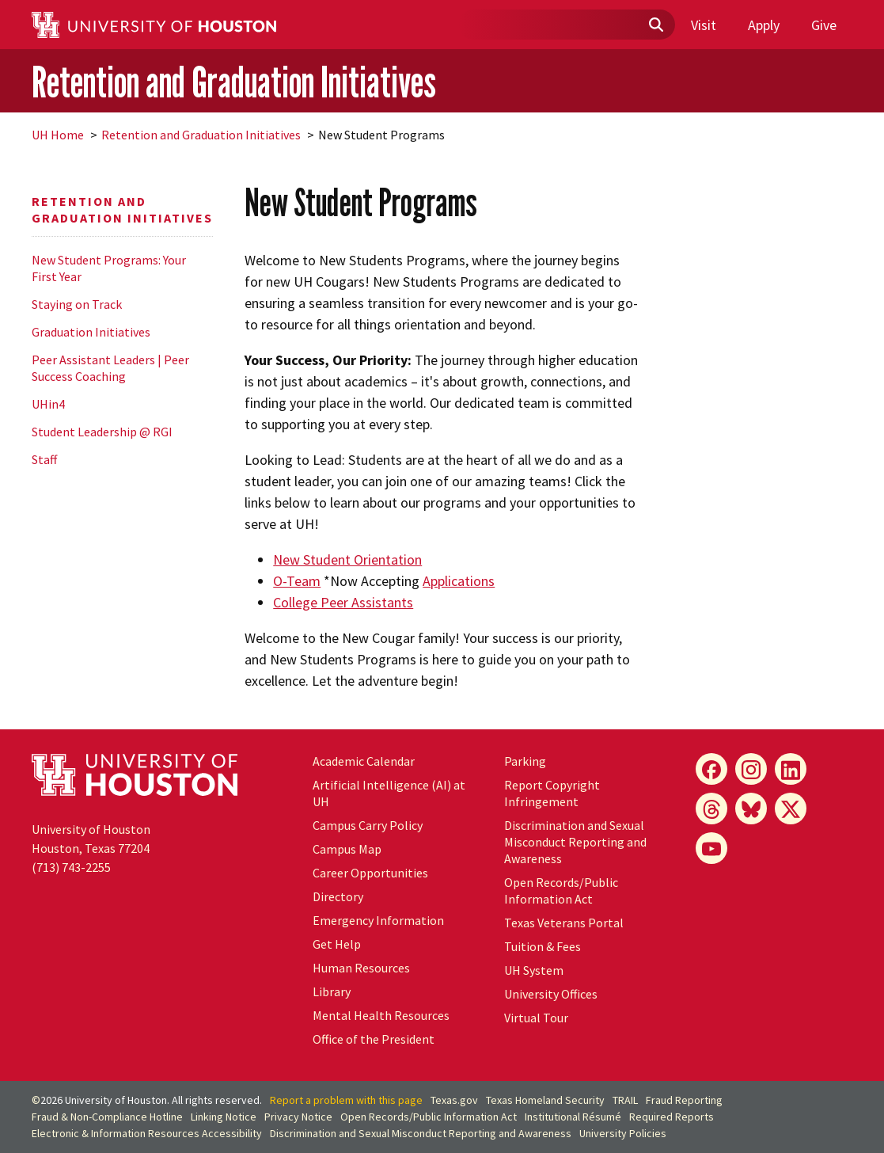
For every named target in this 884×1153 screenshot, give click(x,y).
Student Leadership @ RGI (102, 432)
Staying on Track (77, 304)
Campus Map (347, 849)
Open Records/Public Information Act (561, 890)
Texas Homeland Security (545, 1100)
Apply (764, 25)
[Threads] (711, 808)
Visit (703, 25)
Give (824, 25)
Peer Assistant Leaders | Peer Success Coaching (110, 368)
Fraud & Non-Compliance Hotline (107, 1116)
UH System (533, 970)
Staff (44, 459)
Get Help (337, 944)
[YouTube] (711, 848)
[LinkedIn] (790, 769)
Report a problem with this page (346, 1100)
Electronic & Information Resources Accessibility (147, 1133)
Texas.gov (454, 1100)
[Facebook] (711, 769)
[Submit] (655, 25)
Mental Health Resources (381, 1015)
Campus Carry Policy (368, 825)
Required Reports (671, 1116)
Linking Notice (223, 1116)
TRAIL (625, 1100)
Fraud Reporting (684, 1100)
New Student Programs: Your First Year (109, 268)
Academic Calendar (364, 761)
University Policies (622, 1133)
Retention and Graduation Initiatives (234, 82)
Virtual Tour (536, 1018)
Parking (525, 761)
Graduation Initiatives (91, 332)
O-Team (297, 581)
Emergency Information (378, 920)
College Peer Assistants (343, 602)
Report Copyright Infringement (552, 793)
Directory (338, 896)
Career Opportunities (370, 873)
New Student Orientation (347, 559)
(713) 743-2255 (71, 867)
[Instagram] (751, 769)
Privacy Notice (298, 1116)
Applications (459, 581)
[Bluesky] (751, 808)
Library (332, 991)
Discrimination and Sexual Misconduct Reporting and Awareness (575, 841)
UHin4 (48, 404)
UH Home (58, 135)
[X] (790, 808)
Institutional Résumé (573, 1116)
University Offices (551, 994)
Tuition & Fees (542, 946)
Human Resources (361, 968)
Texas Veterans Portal (564, 922)
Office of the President (373, 1039)
